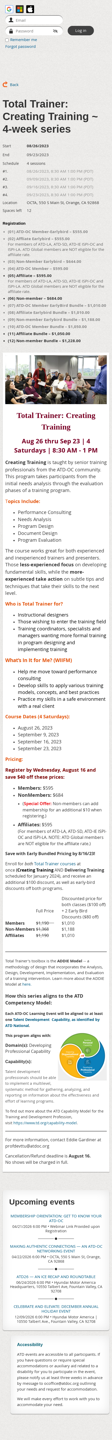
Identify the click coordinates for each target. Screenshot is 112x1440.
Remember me (23, 39)
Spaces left (12, 210)
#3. (5, 186)
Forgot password (20, 46)
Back (14, 84)
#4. (5, 194)
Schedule (11, 163)
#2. (5, 179)
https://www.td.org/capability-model (45, 1122)
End (6, 154)
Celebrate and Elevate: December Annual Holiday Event (56, 1309)
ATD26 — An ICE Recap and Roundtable (56, 1276)
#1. (5, 171)
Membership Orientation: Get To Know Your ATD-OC (56, 1218)
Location (10, 202)
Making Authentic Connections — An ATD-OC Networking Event (56, 1248)
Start (7, 145)
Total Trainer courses (55, 864)
